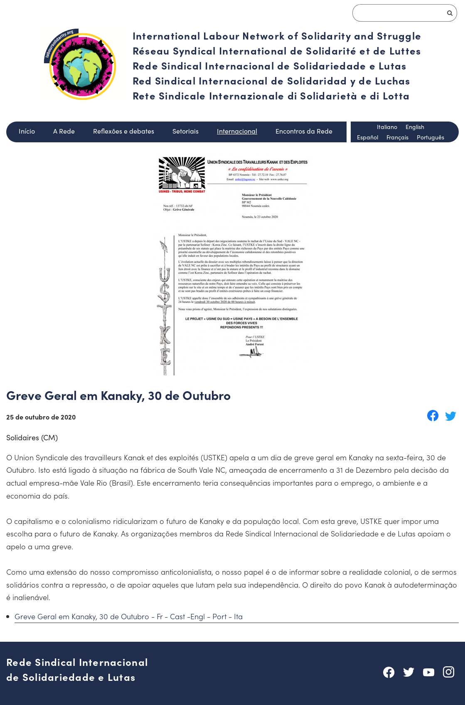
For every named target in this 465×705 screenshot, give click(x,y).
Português (430, 137)
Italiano (387, 127)
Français (397, 137)
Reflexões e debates (123, 131)
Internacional (237, 131)
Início (27, 131)
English (415, 127)
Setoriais (185, 131)
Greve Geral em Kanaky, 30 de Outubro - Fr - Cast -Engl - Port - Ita (129, 616)
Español (367, 137)
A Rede (64, 131)
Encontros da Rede (304, 131)
